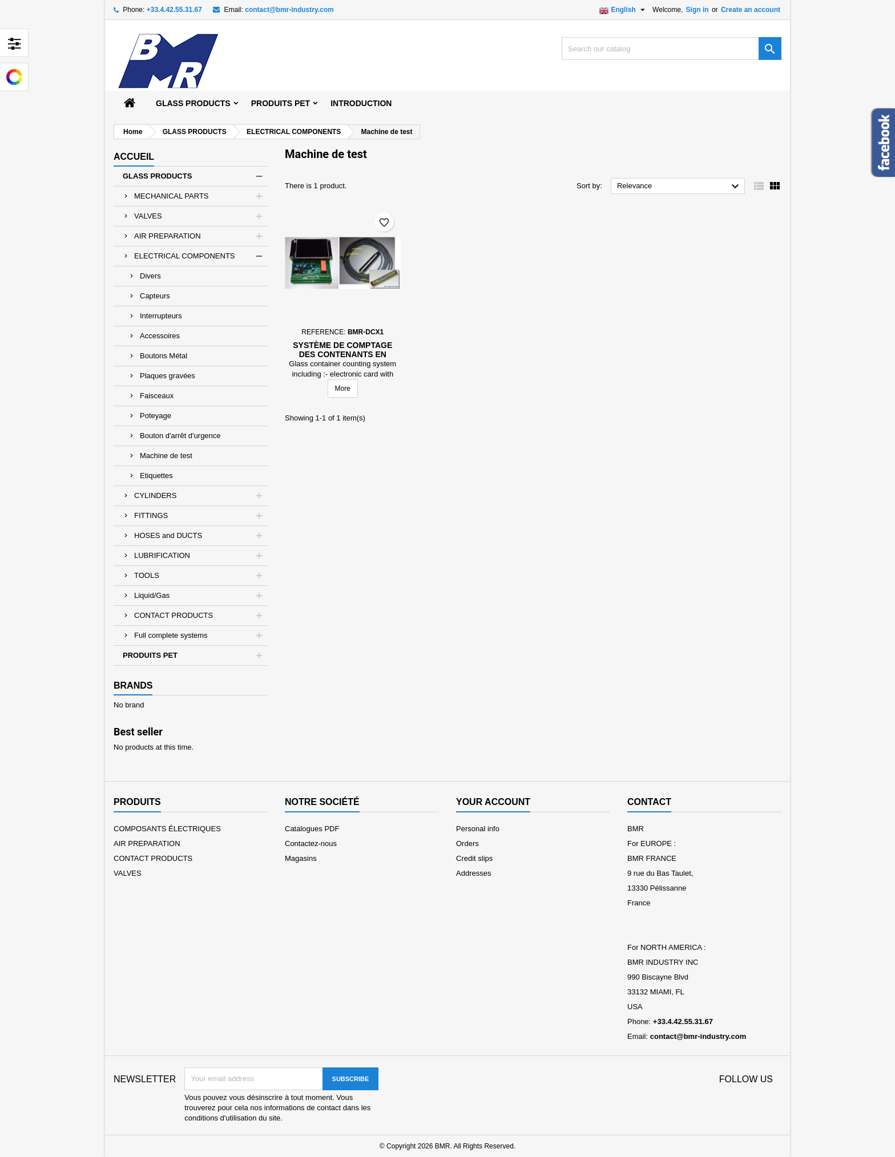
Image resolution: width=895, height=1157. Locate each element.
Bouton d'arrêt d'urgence (180, 435)
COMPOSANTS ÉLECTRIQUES (167, 828)
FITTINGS (151, 515)
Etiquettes (156, 475)
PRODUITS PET (280, 103)
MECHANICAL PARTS (171, 196)
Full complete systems (171, 635)
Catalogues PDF (312, 828)
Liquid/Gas (152, 595)
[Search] (671, 48)
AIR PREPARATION (167, 236)
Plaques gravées (167, 375)
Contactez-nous (311, 843)
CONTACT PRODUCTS (173, 615)
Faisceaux (157, 395)
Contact (649, 802)
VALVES (148, 216)
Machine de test (166, 455)
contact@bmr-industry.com (289, 10)
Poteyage (155, 415)
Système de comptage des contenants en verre (342, 354)
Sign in (697, 10)
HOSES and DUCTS (168, 535)
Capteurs (155, 296)
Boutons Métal (163, 355)
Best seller (138, 732)
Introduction (361, 103)
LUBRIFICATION (162, 555)
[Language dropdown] (623, 9)
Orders (467, 843)
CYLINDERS (155, 495)
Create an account (750, 10)
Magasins (301, 858)
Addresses (473, 873)
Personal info (477, 828)
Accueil (134, 156)
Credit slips (474, 858)
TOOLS (146, 575)
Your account (493, 802)
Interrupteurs (161, 316)
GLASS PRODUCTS (193, 103)
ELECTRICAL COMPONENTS (184, 256)
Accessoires (160, 335)
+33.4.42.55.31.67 (174, 10)
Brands (133, 685)
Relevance (679, 186)
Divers (150, 276)
